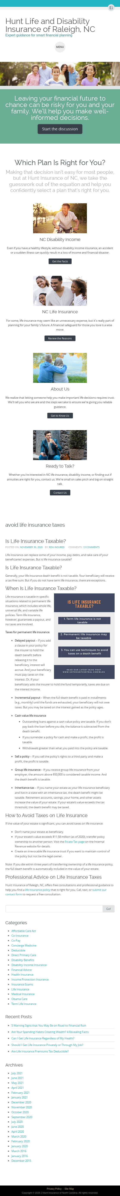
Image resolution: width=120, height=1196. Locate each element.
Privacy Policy (54, 1188)
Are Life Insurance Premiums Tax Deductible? (40, 1051)
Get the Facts (60, 261)
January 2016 (19, 1156)
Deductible (18, 950)
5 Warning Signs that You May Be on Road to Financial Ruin (48, 1025)
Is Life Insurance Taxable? (35, 541)
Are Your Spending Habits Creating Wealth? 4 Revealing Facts (50, 1032)
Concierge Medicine (23, 945)
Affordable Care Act (23, 931)
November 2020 (21, 1107)
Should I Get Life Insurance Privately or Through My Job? (47, 1045)
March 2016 (18, 1151)
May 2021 (17, 1083)
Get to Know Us (60, 415)
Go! (108, 909)
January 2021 (19, 1097)
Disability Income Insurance (29, 965)
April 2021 (17, 1088)
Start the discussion (60, 128)
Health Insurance (22, 974)
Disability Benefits (22, 960)
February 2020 (20, 1141)
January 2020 (19, 1146)
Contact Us (60, 492)
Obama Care (19, 999)
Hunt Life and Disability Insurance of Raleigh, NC (50, 25)
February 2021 (20, 1093)
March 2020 (18, 1136)
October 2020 (20, 1112)
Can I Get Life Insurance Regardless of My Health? (42, 1038)
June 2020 (17, 1127)
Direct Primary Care (23, 955)
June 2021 (17, 1078)
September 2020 (21, 1117)
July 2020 (17, 1122)
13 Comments (91, 547)
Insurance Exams (22, 984)
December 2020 (21, 1102)
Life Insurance (20, 989)
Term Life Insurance (23, 1004)
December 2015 (21, 1161)
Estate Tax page (75, 842)
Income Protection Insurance (30, 979)
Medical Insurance (23, 994)
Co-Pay (15, 940)
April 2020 (17, 1132)
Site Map (69, 1188)
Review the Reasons (60, 338)
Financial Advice (21, 970)
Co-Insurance (19, 935)
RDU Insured (57, 547)
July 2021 (17, 1073)
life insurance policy (37, 890)
